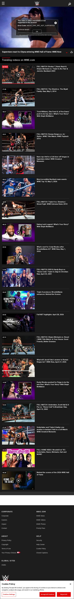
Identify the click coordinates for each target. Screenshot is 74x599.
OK (37, 31)
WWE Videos (41, 520)
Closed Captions (42, 553)
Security (39, 540)
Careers (4, 520)
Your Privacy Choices (9, 553)
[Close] (70, 584)
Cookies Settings (9, 594)
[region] (37, 589)
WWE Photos (41, 524)
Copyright (5, 544)
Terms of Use (6, 548)
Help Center (40, 544)
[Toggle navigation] (3, 3)
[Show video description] (66, 52)
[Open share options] (71, 52)
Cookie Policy (41, 548)
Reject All (63, 594)
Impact (4, 524)
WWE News (40, 516)
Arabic (4, 565)
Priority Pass (40, 528)
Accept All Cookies (47, 594)
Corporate (5, 516)
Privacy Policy (6, 540)
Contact (4, 528)
